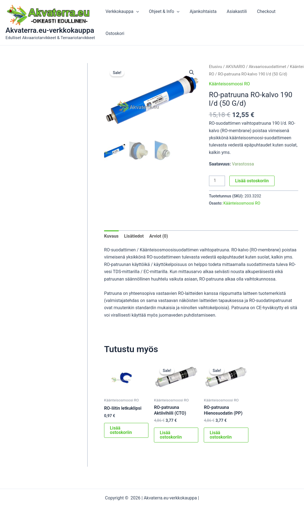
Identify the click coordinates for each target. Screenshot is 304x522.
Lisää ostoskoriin (252, 180)
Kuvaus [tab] (111, 236)
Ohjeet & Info (162, 12)
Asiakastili (232, 11)
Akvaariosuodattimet (267, 66)
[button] (192, 72)
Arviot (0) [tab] (158, 236)
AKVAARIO (235, 66)
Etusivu (215, 66)
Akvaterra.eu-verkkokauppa (50, 30)
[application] (135, 12)
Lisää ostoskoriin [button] (121, 430)
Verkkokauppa (121, 12)
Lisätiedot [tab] (134, 236)
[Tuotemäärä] (217, 181)
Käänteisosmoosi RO (229, 83)
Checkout (260, 11)
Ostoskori (114, 33)
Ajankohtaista (199, 11)
